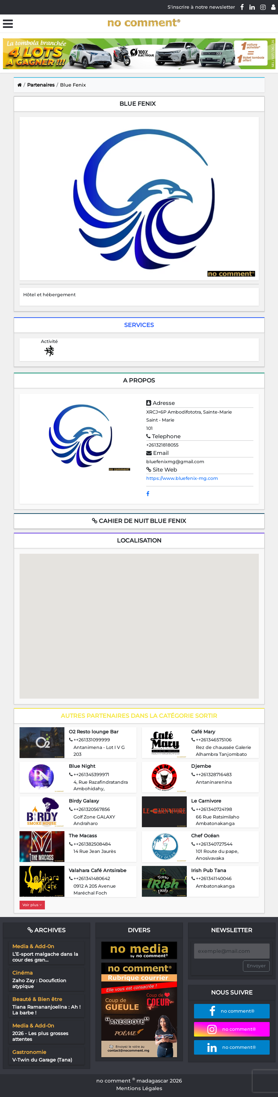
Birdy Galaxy (84, 801)
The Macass (83, 835)
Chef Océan (205, 835)
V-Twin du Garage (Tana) (42, 1060)
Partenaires (41, 85)
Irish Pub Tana (208, 870)
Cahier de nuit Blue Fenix (139, 521)
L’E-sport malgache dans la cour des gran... (45, 957)
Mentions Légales (139, 1088)
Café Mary (203, 731)
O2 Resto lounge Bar (93, 731)
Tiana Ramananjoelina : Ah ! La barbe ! (46, 1010)
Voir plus (32, 905)
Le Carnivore (206, 801)
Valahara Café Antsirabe (97, 870)
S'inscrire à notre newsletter (201, 7)
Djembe (201, 766)
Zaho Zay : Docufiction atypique (39, 983)
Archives (47, 930)
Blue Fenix (73, 85)
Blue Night (82, 766)
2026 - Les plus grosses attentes (40, 1036)
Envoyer (256, 965)
